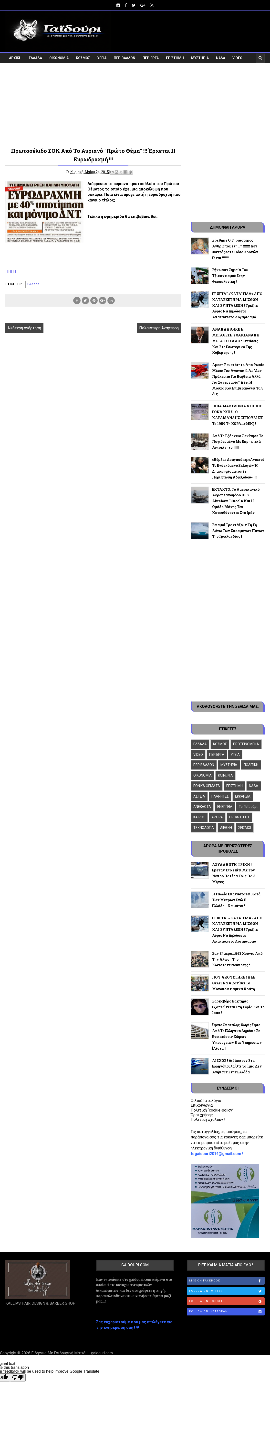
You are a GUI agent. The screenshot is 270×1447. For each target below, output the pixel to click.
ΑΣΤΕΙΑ (199, 796)
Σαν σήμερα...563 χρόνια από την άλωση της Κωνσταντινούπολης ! (237, 959)
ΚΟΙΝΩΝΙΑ (225, 775)
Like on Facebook (226, 1280)
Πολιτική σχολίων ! (208, 1119)
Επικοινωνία (202, 1105)
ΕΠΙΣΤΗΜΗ (175, 58)
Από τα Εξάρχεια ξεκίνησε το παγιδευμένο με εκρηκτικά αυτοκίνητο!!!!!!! (237, 441)
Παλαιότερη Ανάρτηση (157, 327)
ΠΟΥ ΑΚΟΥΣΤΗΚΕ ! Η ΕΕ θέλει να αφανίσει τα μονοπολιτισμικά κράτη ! (234, 983)
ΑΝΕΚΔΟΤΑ (202, 807)
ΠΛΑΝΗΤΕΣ (220, 796)
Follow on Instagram (226, 1311)
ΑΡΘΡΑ (217, 817)
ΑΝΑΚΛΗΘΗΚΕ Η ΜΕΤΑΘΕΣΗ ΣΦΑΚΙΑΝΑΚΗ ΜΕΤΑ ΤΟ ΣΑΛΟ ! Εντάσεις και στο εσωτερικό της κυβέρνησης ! (236, 341)
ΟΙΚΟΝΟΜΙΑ (59, 58)
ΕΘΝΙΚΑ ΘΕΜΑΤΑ (206, 786)
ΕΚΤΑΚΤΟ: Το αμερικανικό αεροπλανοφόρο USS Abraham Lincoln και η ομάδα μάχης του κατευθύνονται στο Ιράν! (236, 501)
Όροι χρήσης (202, 1114)
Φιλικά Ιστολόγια (206, 1100)
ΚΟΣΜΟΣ (83, 58)
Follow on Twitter (226, 1291)
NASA (220, 58)
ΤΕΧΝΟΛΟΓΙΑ (203, 827)
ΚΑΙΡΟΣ (199, 817)
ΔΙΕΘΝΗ (226, 827)
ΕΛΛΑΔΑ (35, 58)
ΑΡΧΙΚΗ (15, 58)
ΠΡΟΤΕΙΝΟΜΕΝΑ (246, 744)
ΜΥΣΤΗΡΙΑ (200, 58)
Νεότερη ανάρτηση (24, 327)
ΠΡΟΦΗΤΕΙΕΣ (239, 817)
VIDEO (237, 58)
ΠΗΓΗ (10, 271)
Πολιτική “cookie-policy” (212, 1110)
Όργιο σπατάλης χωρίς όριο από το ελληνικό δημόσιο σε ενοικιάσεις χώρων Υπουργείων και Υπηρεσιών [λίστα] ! (237, 1036)
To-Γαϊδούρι (248, 807)
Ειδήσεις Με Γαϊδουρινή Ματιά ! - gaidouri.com (72, 1352)
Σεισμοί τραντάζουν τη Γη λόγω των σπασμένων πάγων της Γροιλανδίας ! (238, 530)
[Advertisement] (135, 104)
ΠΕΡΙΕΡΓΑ (151, 58)
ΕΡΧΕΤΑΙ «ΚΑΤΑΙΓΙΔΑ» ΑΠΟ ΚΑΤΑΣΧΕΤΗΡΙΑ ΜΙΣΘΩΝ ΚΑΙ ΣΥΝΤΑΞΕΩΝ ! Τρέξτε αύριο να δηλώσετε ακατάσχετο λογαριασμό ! (237, 305)
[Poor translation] (18, 1377)
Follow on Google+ (226, 1301)
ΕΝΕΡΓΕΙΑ (224, 807)
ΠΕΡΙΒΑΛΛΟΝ (124, 58)
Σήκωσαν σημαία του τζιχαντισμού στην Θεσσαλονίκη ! (230, 275)
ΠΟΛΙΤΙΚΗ (251, 765)
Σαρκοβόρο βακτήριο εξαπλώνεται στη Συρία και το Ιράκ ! (238, 1007)
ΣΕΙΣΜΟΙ (244, 827)
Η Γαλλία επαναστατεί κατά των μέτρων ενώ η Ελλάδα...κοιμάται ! (236, 899)
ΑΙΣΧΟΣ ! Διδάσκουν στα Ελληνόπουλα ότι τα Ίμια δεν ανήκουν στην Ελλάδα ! (237, 1066)
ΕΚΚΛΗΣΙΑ (242, 796)
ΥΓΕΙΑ (101, 58)
